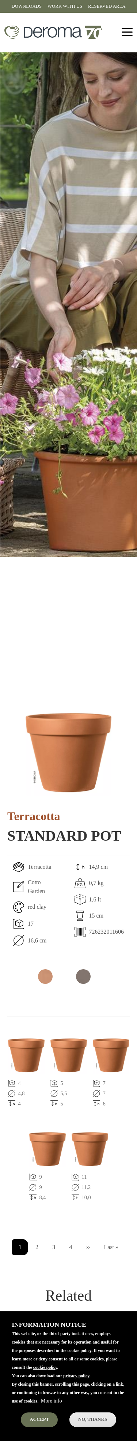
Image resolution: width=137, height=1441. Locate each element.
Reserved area (106, 6)
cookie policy (45, 1370)
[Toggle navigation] (127, 32)
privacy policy (76, 1378)
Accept (39, 1422)
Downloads (27, 6)
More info (51, 1403)
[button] (68, 753)
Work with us (64, 6)
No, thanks (92, 1422)
